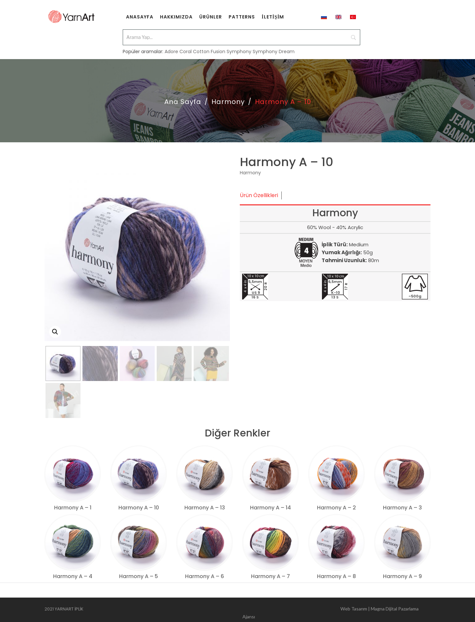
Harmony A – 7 (270, 576)
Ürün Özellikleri (259, 195)
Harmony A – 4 (72, 576)
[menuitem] (140, 16)
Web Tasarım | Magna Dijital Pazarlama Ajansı (330, 610)
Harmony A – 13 (204, 507)
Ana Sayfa (182, 101)
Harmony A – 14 (270, 507)
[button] (55, 332)
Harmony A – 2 (336, 507)
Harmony (228, 101)
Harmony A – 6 (204, 576)
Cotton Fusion (209, 47)
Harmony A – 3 (402, 507)
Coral (185, 47)
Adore (171, 47)
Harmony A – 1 (72, 507)
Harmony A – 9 (402, 576)
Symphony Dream (274, 47)
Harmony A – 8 (336, 576)
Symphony (239, 47)
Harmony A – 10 (138, 507)
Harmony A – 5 (138, 576)
